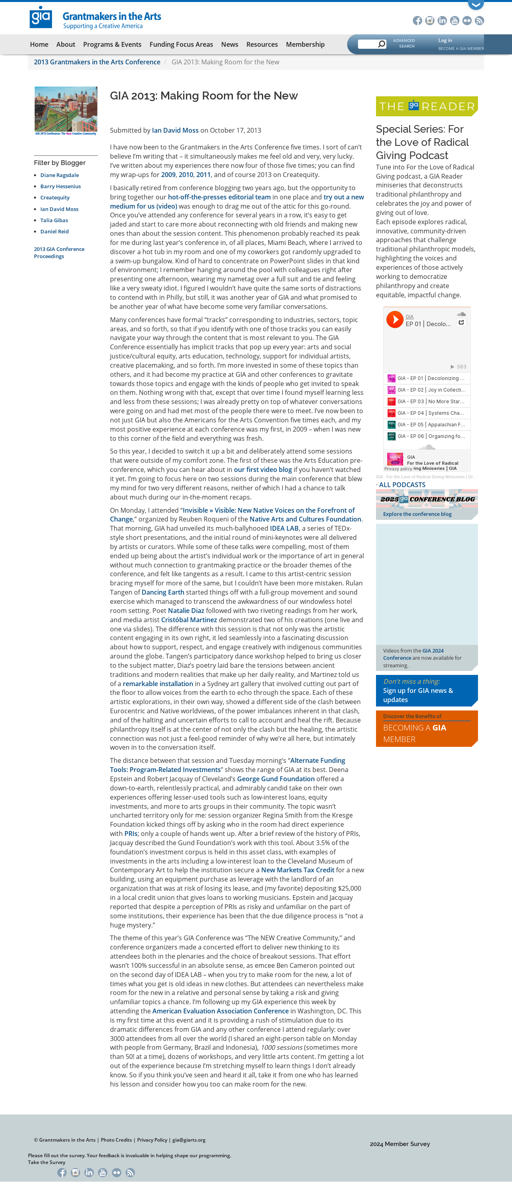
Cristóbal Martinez (189, 619)
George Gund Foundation (276, 778)
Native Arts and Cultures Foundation (305, 519)
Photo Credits (116, 1139)
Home (39, 44)
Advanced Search (404, 43)
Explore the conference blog (417, 513)
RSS (479, 20)
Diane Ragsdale (59, 175)
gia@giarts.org (189, 1139)
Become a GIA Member (461, 48)
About (65, 44)
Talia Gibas (54, 220)
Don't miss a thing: (427, 690)
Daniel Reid (54, 231)
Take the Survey (46, 1162)
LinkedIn (442, 20)
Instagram (430, 20)
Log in (445, 40)
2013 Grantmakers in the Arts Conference (97, 62)
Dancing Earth (163, 592)
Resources (262, 44)
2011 (203, 174)
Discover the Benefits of (427, 728)
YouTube (454, 20)
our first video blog (263, 469)
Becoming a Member (414, 733)
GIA (379, 477)
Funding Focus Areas (181, 44)
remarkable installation (158, 683)
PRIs (131, 833)
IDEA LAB (284, 528)
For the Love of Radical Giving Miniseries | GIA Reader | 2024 (444, 477)
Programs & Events (112, 44)
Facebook (417, 20)
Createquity (55, 197)
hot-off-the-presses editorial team (219, 197)
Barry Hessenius (60, 186)
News (229, 44)
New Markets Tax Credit (297, 870)
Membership (305, 44)
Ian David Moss (59, 209)
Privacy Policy (152, 1139)
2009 (168, 174)
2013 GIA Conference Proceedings (59, 252)
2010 (186, 174)
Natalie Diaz (186, 610)
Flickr (467, 20)
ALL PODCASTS (402, 484)
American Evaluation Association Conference (220, 1011)
